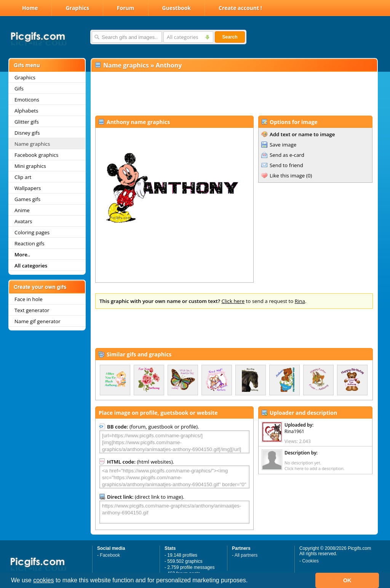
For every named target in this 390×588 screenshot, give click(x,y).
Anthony (169, 65)
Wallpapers (27, 188)
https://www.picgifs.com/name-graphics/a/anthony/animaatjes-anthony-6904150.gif (174, 512)
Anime (22, 210)
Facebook (110, 555)
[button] (250, 581)
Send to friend (286, 165)
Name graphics (32, 143)
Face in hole (28, 299)
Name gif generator (37, 321)
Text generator (31, 310)
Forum (125, 7)
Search (229, 37)
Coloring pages (32, 232)
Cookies (310, 561)
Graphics (77, 7)
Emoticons (26, 99)
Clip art (22, 177)
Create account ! (240, 7)
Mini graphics (30, 166)
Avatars (23, 221)
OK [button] (347, 580)
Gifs (19, 88)
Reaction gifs (29, 243)
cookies (43, 580)
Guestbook (176, 7)
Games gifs (27, 199)
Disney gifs (27, 132)
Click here (233, 301)
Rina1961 (294, 431)
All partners (246, 555)
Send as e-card (287, 154)
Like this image (287, 175)
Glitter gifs (26, 121)
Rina (300, 301)
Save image (283, 144)
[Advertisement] (233, 94)
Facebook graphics (36, 154)
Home (30, 7)
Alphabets (26, 110)
